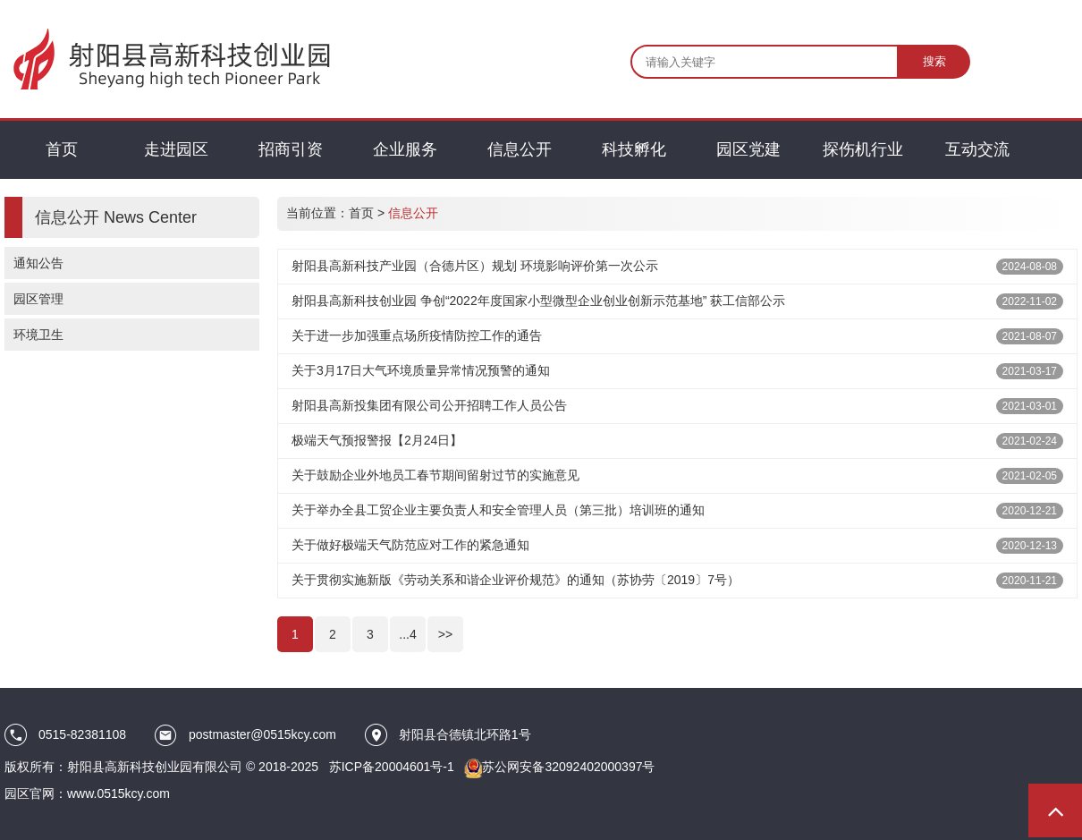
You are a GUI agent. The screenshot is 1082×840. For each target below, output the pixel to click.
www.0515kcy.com (118, 793)
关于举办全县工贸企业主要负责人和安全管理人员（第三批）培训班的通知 (498, 510)
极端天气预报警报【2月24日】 (377, 440)
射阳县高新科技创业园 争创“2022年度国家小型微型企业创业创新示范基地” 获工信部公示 (538, 300)
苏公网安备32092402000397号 (568, 766)
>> (445, 634)
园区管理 (38, 299)
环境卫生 (38, 334)
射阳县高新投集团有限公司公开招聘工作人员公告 (429, 405)
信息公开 (413, 213)
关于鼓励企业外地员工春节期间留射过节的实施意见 (435, 475)
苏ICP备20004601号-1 (391, 766)
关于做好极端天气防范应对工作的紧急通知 (410, 545)
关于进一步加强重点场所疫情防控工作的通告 (417, 335)
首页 (361, 213)
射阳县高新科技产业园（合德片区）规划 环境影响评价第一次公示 (475, 266)
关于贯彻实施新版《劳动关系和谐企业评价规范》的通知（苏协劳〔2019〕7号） (516, 580)
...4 (407, 634)
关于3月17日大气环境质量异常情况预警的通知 (421, 370)
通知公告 (38, 263)
